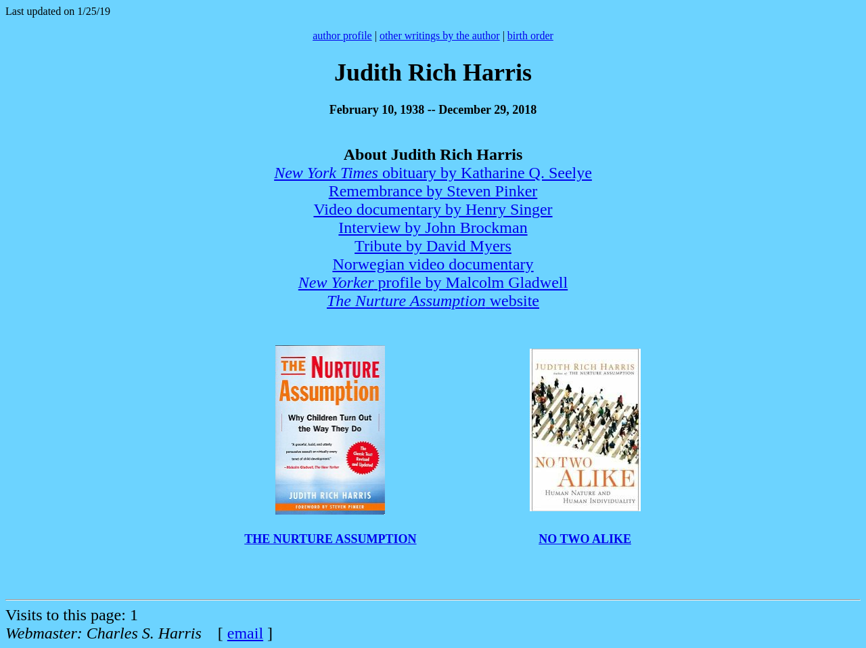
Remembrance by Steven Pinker (433, 191)
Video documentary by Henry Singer (432, 209)
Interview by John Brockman (432, 227)
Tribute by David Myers (433, 246)
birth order (530, 35)
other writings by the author (440, 35)
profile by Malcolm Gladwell (433, 282)
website (433, 300)
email (245, 633)
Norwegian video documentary (432, 264)
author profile (342, 35)
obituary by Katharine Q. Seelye (433, 172)
